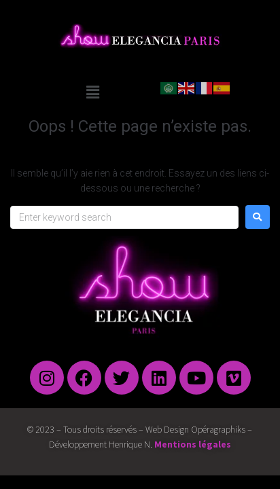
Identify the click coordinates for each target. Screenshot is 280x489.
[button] (92, 92)
